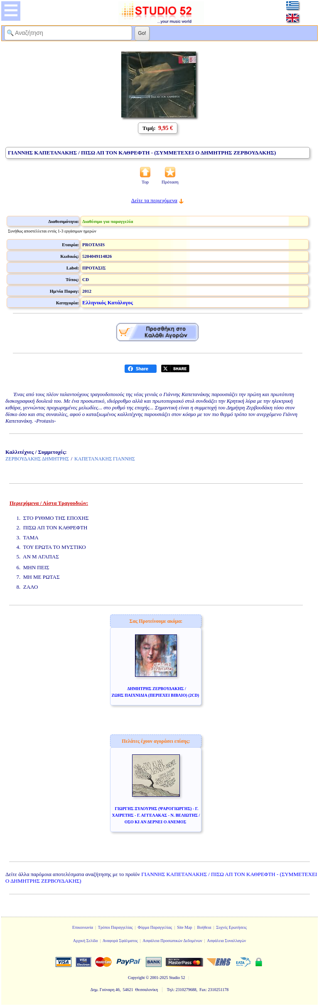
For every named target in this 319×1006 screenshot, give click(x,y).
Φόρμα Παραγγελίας (154, 927)
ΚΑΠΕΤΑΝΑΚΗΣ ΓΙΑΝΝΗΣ (104, 459)
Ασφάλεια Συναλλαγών (226, 940)
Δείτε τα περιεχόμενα (154, 200)
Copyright (136, 977)
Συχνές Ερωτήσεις (231, 927)
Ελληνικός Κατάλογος (107, 302)
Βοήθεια (204, 927)
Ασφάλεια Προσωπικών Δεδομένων (172, 940)
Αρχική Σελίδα (85, 940)
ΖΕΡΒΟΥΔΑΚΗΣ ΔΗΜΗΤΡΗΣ (37, 459)
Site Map (184, 927)
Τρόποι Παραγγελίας (115, 927)
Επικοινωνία (82, 927)
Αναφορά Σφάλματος (120, 940)
